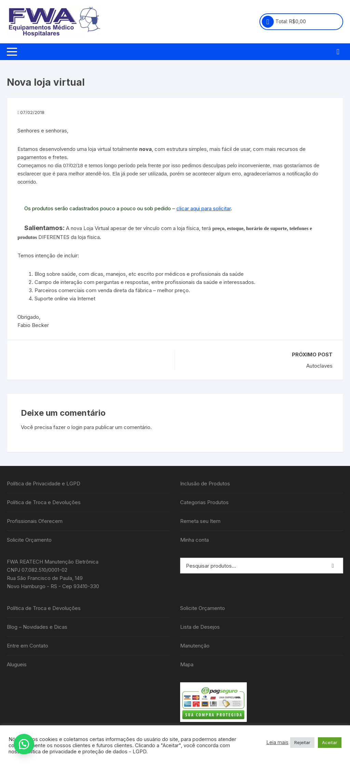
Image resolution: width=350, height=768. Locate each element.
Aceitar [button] (329, 742)
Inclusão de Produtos (205, 483)
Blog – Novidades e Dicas (37, 627)
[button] (24, 744)
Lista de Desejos (200, 627)
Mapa (186, 664)
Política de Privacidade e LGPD (43, 483)
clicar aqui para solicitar (203, 208)
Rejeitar (302, 742)
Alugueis (17, 664)
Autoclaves (319, 365)
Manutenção (195, 645)
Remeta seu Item (200, 521)
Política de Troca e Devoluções (44, 502)
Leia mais (277, 742)
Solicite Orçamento (29, 540)
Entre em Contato (27, 645)
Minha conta (194, 540)
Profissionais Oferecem (35, 521)
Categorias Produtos (204, 502)
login (76, 427)
